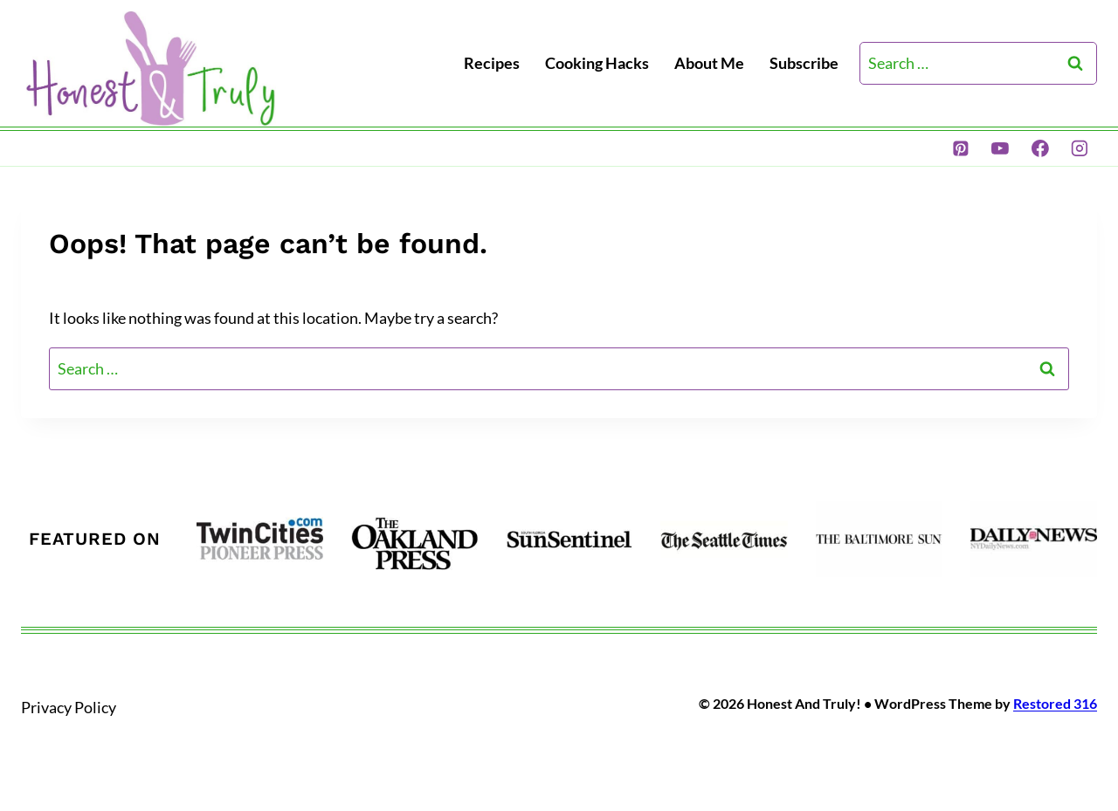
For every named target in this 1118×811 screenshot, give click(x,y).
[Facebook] (1040, 148)
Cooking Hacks (597, 62)
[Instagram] (1079, 148)
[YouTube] (1000, 148)
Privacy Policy (68, 707)
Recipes (492, 62)
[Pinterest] (960, 148)
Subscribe (803, 62)
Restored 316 (1055, 703)
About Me (709, 62)
